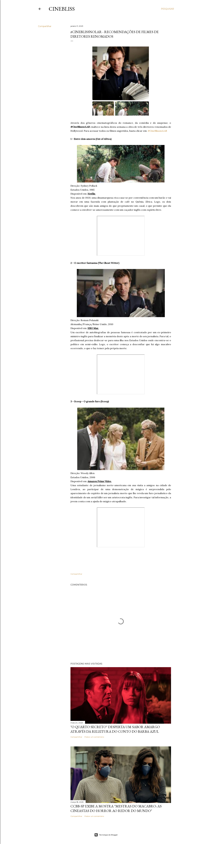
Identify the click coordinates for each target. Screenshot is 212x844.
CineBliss (62, 8)
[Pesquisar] (167, 8)
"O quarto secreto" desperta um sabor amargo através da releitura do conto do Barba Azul (115, 729)
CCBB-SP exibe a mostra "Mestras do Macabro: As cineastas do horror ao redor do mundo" (116, 808)
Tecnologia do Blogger (106, 835)
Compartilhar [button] (44, 26)
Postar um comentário (94, 737)
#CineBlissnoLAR (157, 130)
